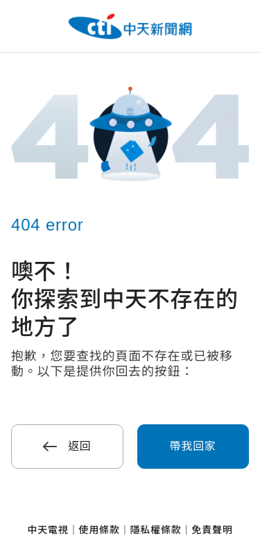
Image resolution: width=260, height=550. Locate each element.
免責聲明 (211, 529)
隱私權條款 (156, 529)
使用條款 (98, 529)
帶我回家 (193, 446)
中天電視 (47, 529)
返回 (67, 446)
